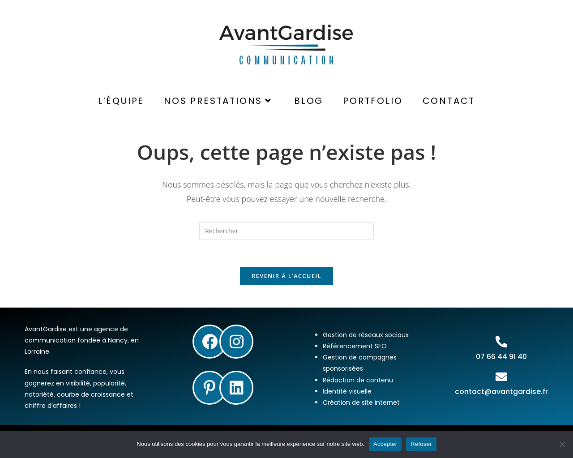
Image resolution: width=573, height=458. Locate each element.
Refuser (421, 444)
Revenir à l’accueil (286, 276)
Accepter (385, 444)
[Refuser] (561, 444)
